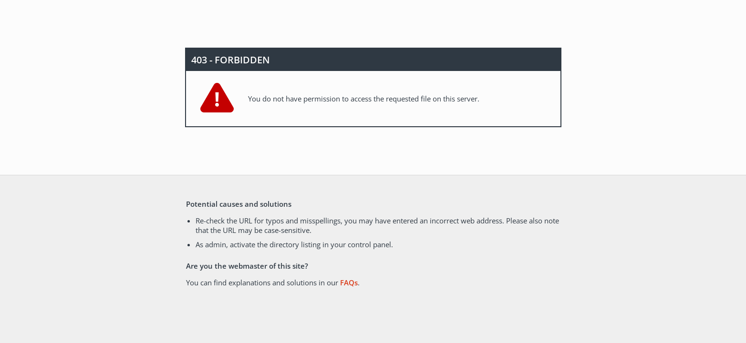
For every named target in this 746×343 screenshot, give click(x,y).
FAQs (349, 282)
